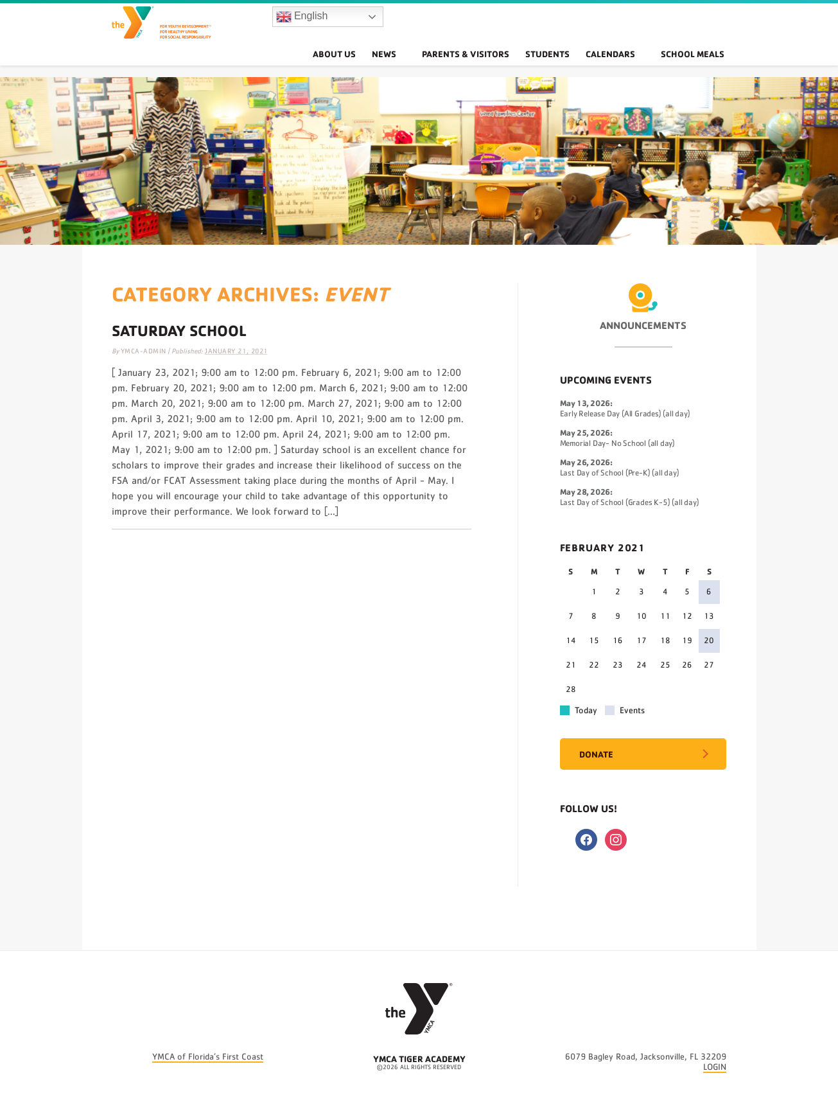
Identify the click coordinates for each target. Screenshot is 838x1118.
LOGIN (714, 1067)
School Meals (700, 67)
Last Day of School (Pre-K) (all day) (619, 473)
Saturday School (179, 330)
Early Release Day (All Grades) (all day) (625, 414)
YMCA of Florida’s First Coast (207, 1056)
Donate (596, 754)
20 (709, 641)
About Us (366, 67)
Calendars (633, 67)
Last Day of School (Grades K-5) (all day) (629, 503)
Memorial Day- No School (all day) (617, 443)
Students (568, 67)
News (418, 67)
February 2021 (603, 547)
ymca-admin (144, 351)
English (302, 23)
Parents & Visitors (484, 67)
